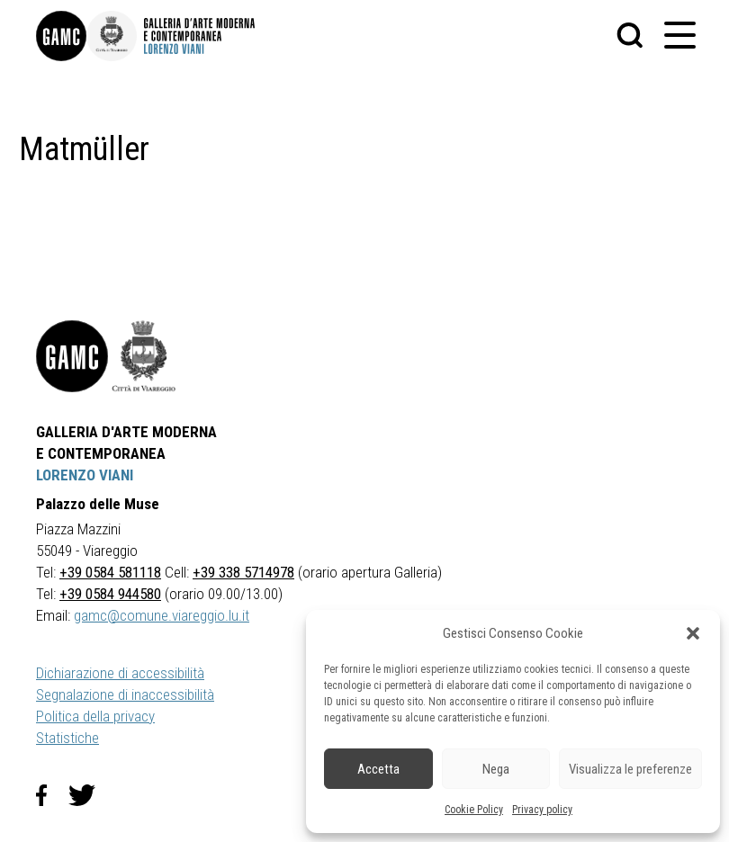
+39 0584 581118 (110, 572)
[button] (693, 633)
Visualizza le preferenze (630, 769)
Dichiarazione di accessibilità (120, 673)
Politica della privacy (95, 716)
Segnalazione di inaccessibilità (125, 694)
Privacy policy (542, 809)
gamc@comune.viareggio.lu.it (161, 615)
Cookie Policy (474, 809)
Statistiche (67, 738)
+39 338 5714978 (243, 572)
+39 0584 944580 (110, 594)
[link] (61, 36)
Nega (495, 769)
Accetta (378, 769)
